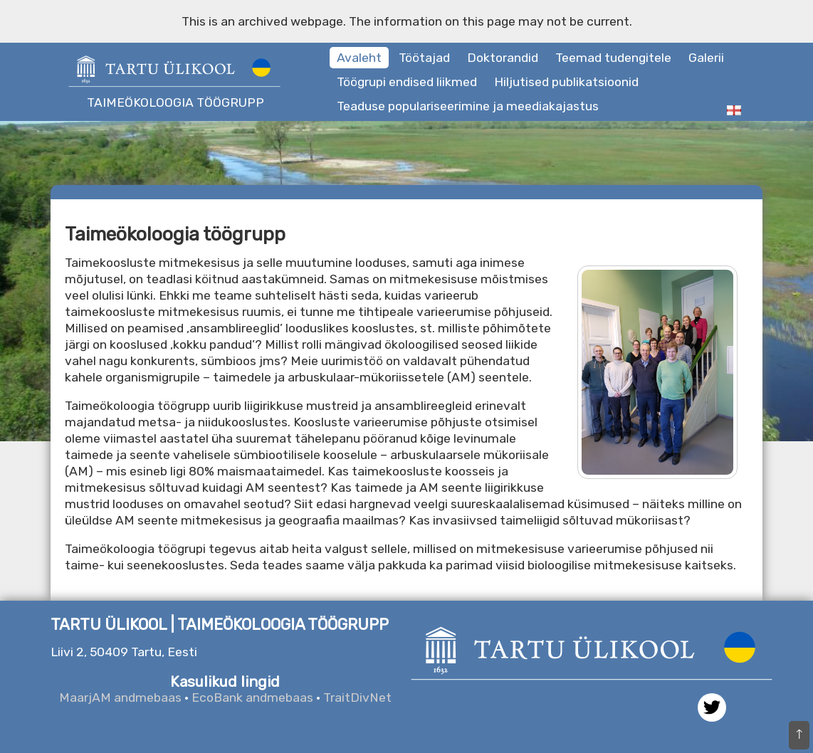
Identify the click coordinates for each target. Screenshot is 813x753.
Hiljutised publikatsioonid (566, 82)
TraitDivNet (357, 697)
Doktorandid (502, 58)
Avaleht (359, 58)
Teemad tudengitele (613, 58)
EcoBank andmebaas (252, 697)
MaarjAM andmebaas (120, 697)
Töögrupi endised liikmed (407, 82)
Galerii (706, 58)
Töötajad (424, 58)
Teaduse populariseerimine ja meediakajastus (468, 106)
